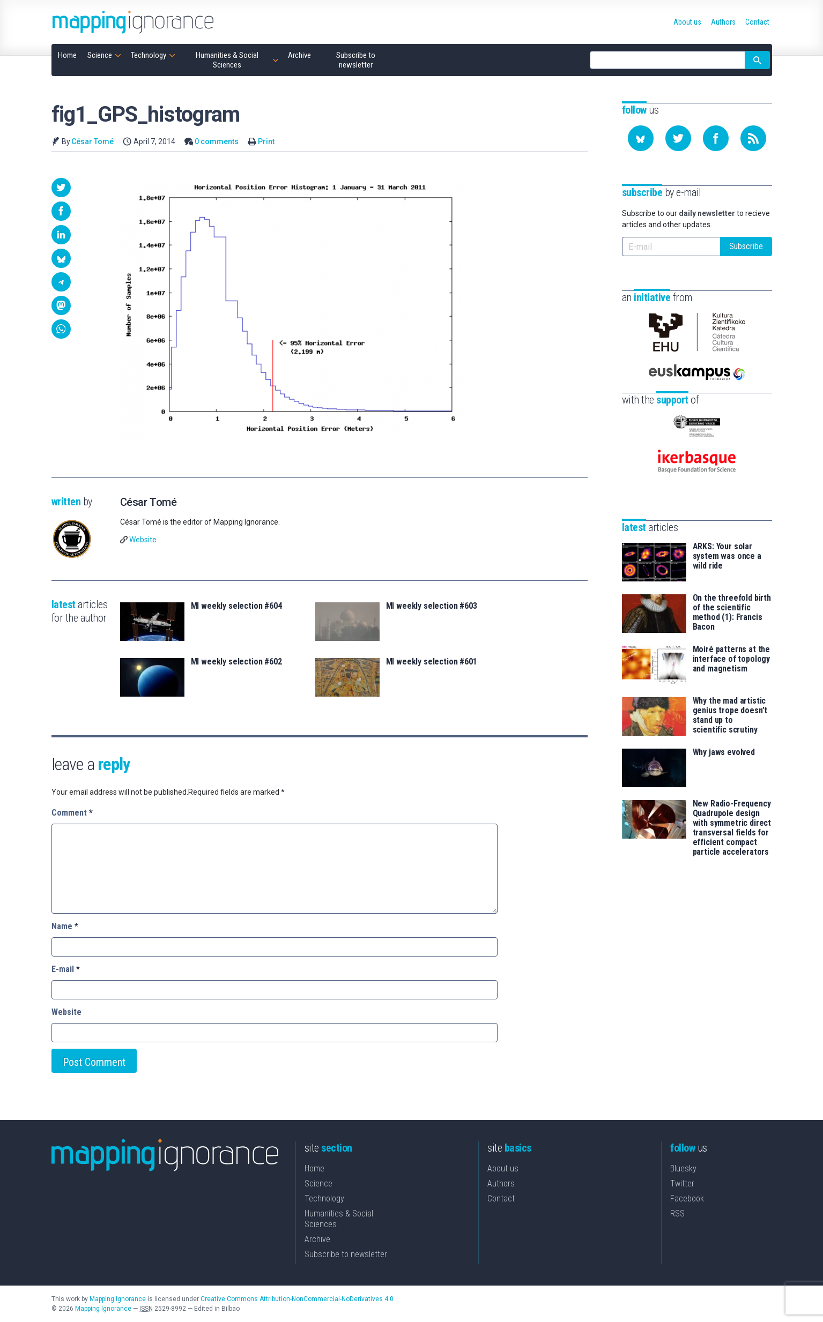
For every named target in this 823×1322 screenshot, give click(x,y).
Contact (501, 1198)
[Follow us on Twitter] (678, 138)
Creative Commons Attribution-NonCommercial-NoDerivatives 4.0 (297, 1299)
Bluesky (683, 1168)
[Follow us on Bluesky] (641, 138)
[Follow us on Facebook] (716, 138)
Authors (501, 1183)
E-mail (65, 969)
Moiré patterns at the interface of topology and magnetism (731, 659)
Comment (72, 813)
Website (143, 539)
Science (318, 1183)
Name (64, 926)
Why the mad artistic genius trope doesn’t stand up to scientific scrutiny (730, 715)
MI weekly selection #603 (431, 606)
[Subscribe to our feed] (753, 138)
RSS (677, 1213)
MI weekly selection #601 (431, 662)
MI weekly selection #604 (236, 606)
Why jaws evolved (724, 752)
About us (502, 1168)
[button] (61, 187)
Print (266, 141)
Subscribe (746, 246)
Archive (317, 1239)
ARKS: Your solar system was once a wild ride (727, 556)
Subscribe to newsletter (346, 1254)
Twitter (682, 1183)
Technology (324, 1198)
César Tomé (92, 141)
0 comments (217, 141)
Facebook (687, 1198)
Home (314, 1168)
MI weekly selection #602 (236, 662)
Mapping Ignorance (118, 1299)
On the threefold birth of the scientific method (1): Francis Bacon (732, 612)
